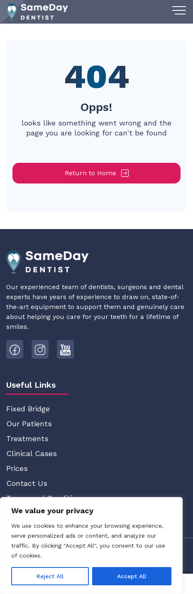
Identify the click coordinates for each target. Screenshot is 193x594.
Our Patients (29, 423)
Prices (17, 468)
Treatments (27, 438)
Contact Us (26, 483)
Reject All (50, 576)
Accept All (131, 576)
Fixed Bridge (28, 408)
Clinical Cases (31, 453)
